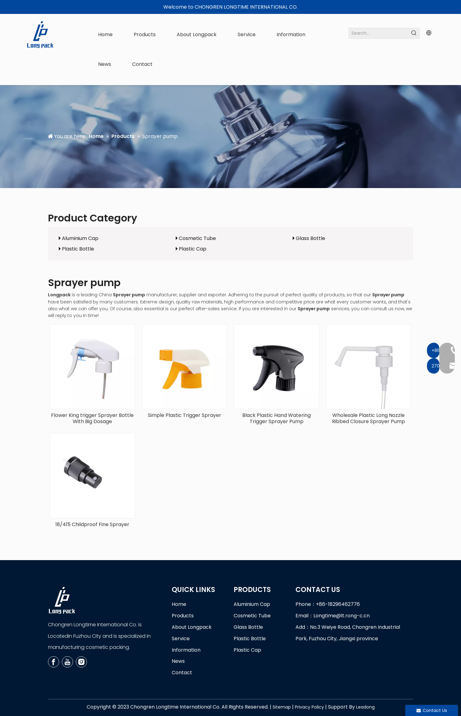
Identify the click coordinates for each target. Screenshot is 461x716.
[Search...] (379, 33)
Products (183, 615)
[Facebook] (53, 661)
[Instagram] (81, 661)
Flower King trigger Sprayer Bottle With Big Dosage (92, 418)
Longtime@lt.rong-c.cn (341, 615)
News (178, 661)
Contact (182, 672)
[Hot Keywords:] (414, 33)
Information (186, 650)
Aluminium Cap (80, 238)
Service (181, 638)
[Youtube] (67, 661)
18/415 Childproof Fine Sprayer (92, 524)
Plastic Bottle (78, 248)
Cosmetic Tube (197, 238)
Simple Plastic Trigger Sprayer (184, 415)
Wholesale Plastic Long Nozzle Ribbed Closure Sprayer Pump (368, 418)
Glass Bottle (310, 238)
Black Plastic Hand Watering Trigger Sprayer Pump (276, 418)
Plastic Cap (192, 248)
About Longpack (192, 627)
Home (179, 604)
